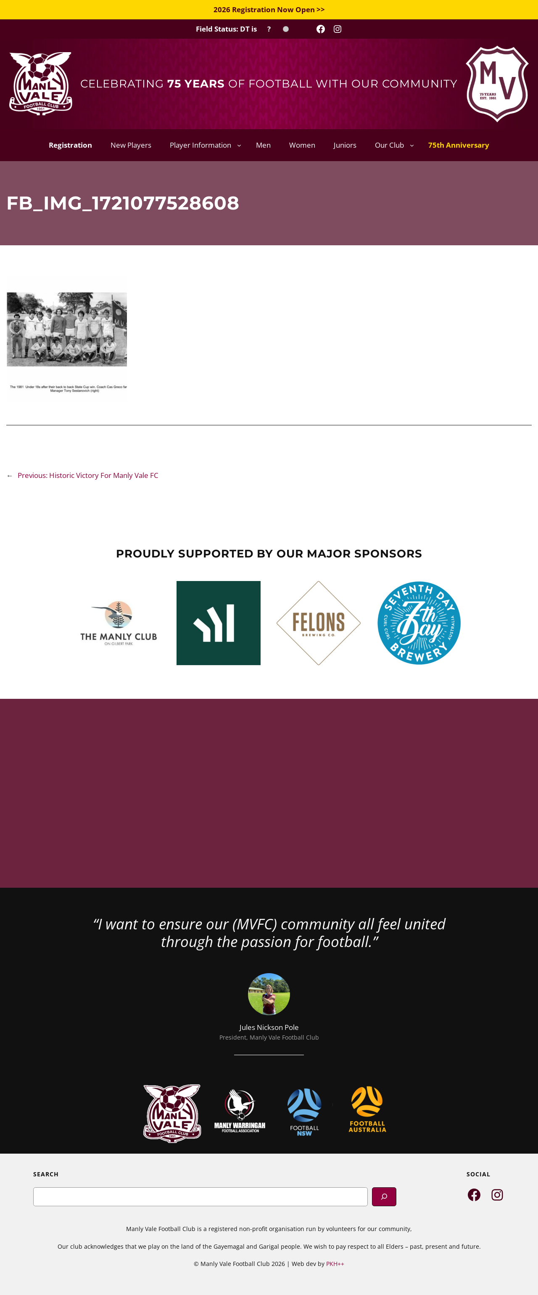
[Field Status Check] (242, 29)
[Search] (384, 1196)
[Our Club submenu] (412, 145)
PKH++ (335, 1264)
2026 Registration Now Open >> (269, 9)
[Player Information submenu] (239, 145)
